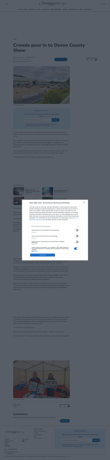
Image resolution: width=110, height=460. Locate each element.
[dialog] (55, 230)
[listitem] (55, 226)
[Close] (84, 203)
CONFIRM (42, 255)
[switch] (76, 230)
